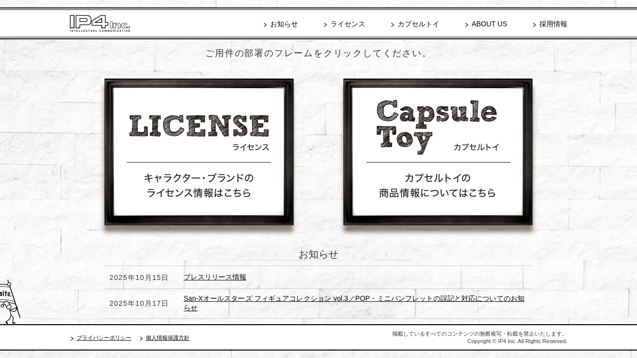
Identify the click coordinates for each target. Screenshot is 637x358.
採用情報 (553, 24)
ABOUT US (489, 24)
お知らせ (284, 24)
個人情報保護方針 (168, 338)
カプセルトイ (418, 24)
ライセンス (347, 24)
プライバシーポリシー (104, 338)
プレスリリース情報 (215, 277)
